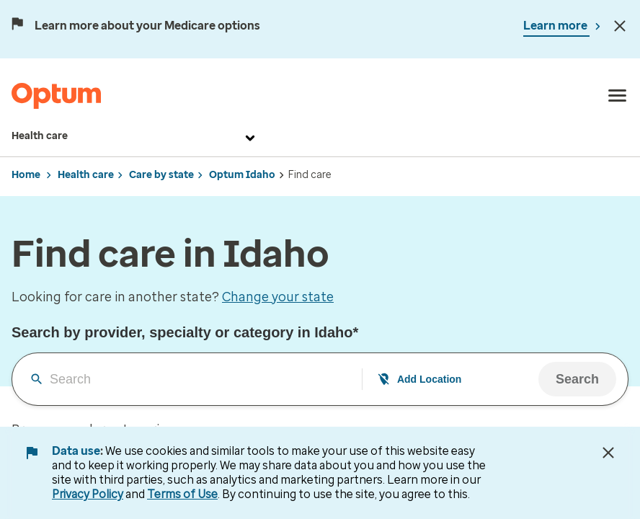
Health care (135, 136)
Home (26, 175)
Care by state (161, 175)
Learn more (556, 25)
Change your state (278, 297)
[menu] (617, 96)
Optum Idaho (242, 175)
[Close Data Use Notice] (608, 452)
